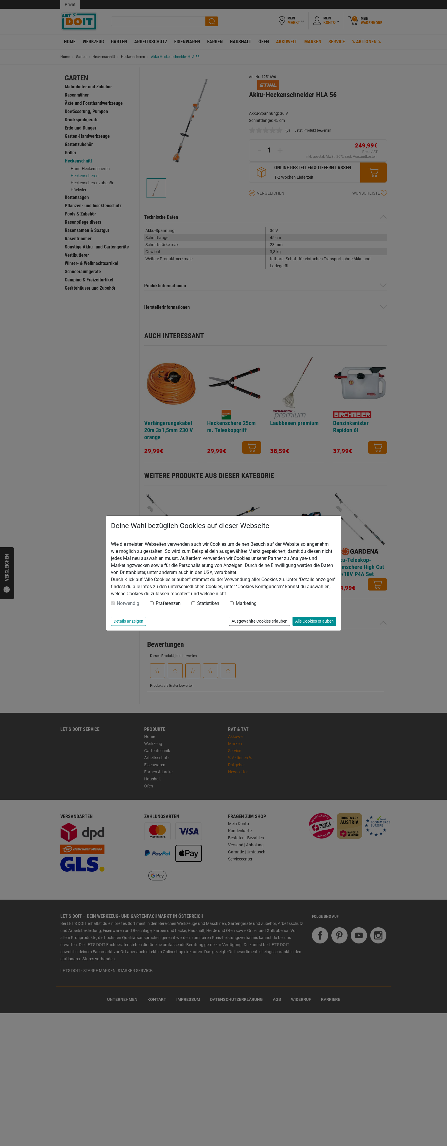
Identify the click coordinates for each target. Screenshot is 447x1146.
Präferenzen (168, 603)
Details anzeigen (128, 621)
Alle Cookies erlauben (314, 621)
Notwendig (128, 603)
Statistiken (208, 603)
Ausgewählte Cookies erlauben (260, 621)
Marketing (246, 603)
